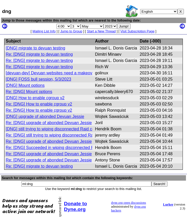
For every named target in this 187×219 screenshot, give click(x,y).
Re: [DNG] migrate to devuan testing (39, 54)
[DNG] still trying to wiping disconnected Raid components (59, 129)
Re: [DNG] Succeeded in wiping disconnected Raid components (65, 147)
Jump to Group (71, 31)
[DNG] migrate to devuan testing (35, 48)
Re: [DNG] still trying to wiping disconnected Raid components (63, 135)
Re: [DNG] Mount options (29, 91)
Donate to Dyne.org (75, 206)
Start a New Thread (101, 31)
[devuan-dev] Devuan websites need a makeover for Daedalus (63, 73)
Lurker (168, 204)
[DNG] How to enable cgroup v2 (35, 98)
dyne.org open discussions (128, 202)
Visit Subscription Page (137, 31)
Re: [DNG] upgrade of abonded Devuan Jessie (49, 123)
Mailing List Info (44, 31)
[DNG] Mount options (25, 85)
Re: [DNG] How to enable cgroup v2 (39, 104)
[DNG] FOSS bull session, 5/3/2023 (38, 79)
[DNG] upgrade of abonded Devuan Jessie (45, 116)
